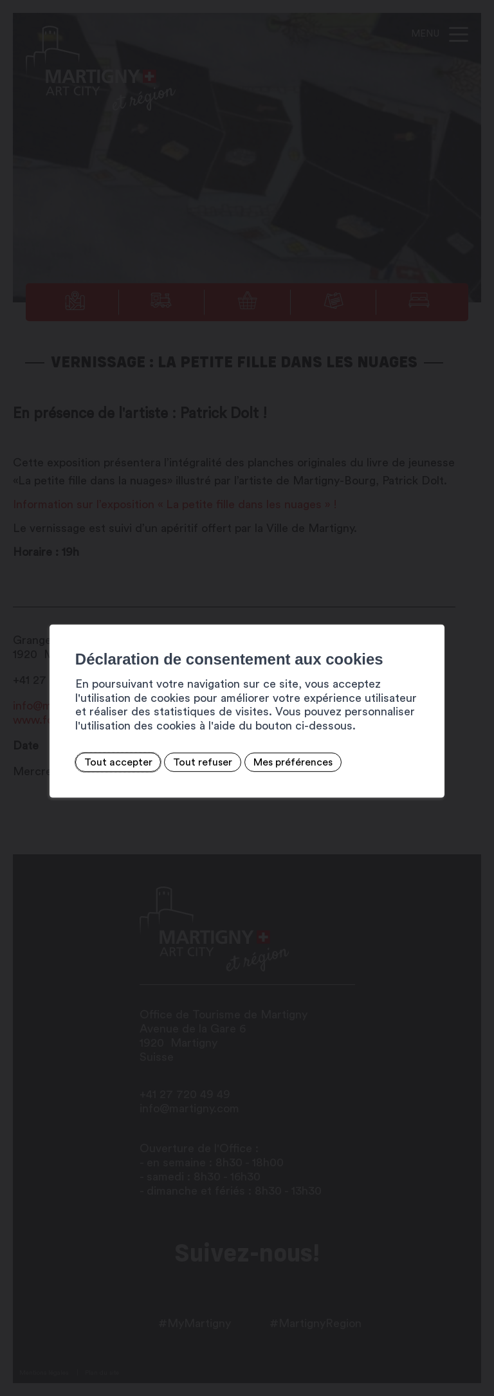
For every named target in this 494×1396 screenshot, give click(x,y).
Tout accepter (118, 762)
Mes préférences (293, 762)
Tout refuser (202, 762)
